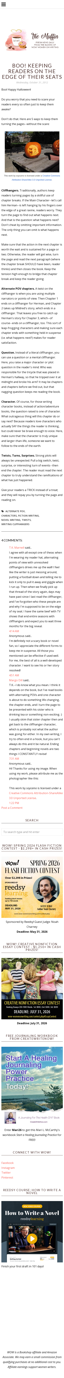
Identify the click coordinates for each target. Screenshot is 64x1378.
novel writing (10, 520)
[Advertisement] (32, 1309)
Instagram (8, 1168)
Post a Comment (12, 808)
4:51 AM (14, 675)
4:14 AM (14, 631)
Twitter (6, 1172)
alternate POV (15, 511)
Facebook (7, 1163)
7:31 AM (14, 759)
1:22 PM (14, 803)
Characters (9, 515)
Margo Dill (16, 680)
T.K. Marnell (16, 547)
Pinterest (7, 1177)
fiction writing (28, 515)
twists (26, 520)
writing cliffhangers (15, 524)
